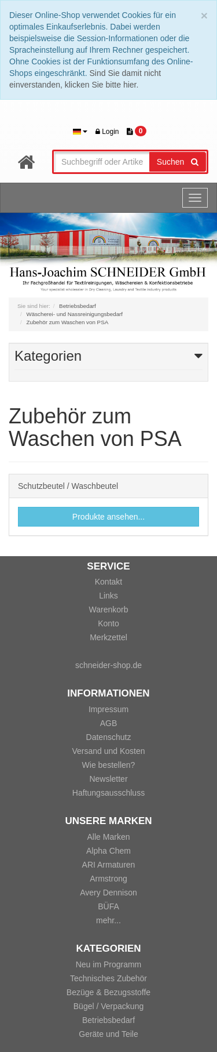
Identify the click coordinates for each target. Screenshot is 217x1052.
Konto (108, 623)
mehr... (108, 920)
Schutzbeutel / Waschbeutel (68, 486)
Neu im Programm (109, 964)
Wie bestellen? (108, 765)
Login (107, 132)
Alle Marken (108, 836)
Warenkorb (108, 609)
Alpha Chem (108, 850)
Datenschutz (108, 737)
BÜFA (108, 906)
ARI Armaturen (108, 864)
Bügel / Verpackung (108, 1006)
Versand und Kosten (108, 751)
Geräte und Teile (108, 1034)
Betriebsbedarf (108, 1020)
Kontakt (108, 581)
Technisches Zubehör (108, 978)
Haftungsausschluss (108, 792)
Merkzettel (108, 637)
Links (108, 595)
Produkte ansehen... (108, 516)
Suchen (177, 161)
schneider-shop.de (108, 665)
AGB (108, 723)
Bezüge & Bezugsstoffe (108, 992)
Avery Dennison (108, 892)
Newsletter (108, 778)
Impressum (108, 709)
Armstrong (108, 878)
